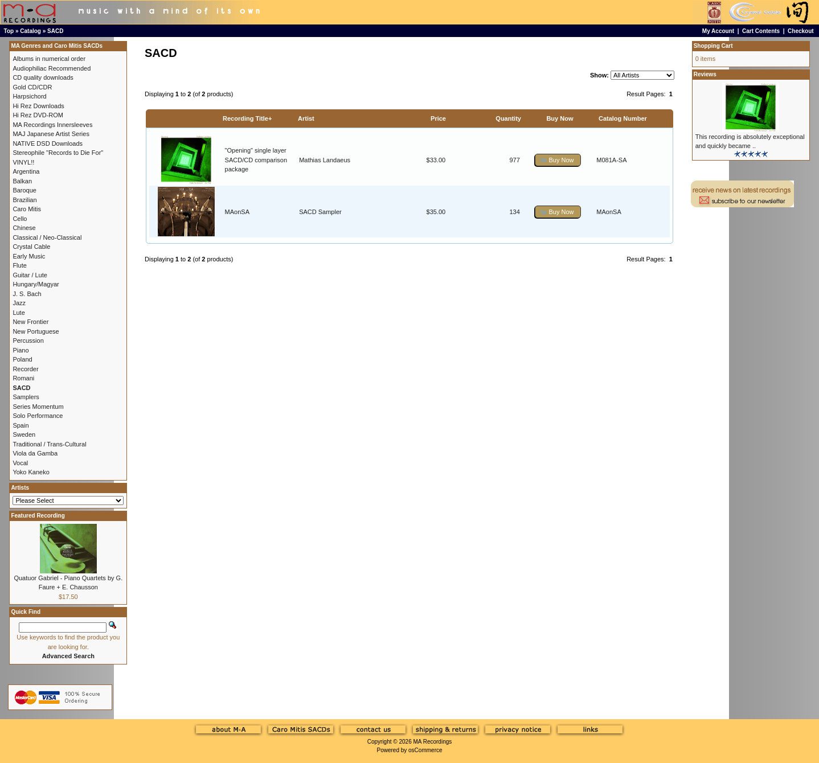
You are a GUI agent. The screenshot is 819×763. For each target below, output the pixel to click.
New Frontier (30, 321)
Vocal (20, 463)
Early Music (29, 256)
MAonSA (237, 211)
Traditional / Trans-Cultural (49, 444)
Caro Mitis (27, 209)
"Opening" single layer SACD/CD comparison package (256, 160)
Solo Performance (38, 415)
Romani (23, 378)
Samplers (26, 396)
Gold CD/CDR (32, 87)
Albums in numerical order (49, 58)
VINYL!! (23, 162)
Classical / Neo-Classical (47, 237)
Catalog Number (623, 118)
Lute (18, 312)
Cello (20, 218)
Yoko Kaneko (31, 472)
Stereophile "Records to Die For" (58, 152)
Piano (20, 350)
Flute (19, 265)
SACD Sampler (320, 211)
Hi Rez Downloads (38, 105)
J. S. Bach (27, 293)
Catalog (30, 31)
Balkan (22, 181)
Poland (22, 359)
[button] (557, 160)
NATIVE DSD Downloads (48, 143)
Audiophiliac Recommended (52, 68)
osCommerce (425, 750)
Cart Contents (761, 31)
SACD (55, 31)
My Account (718, 31)
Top (9, 31)
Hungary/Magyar (36, 284)
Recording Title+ (247, 118)
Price (438, 118)
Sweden (24, 434)
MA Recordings (432, 742)
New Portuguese (36, 331)
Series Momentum (38, 406)
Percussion (28, 340)
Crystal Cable (31, 246)
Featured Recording (37, 515)
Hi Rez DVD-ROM (38, 115)
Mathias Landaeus (324, 160)
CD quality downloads (43, 77)
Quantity (508, 118)
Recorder (25, 369)
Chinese (24, 227)
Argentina (26, 171)
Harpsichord (29, 96)
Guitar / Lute (30, 275)
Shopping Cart (713, 46)
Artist (306, 118)
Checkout (801, 31)
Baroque (24, 190)
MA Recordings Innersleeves (52, 124)
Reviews (705, 74)
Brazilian (24, 199)
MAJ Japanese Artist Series (51, 133)
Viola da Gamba (35, 453)
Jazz (19, 303)
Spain (20, 425)
